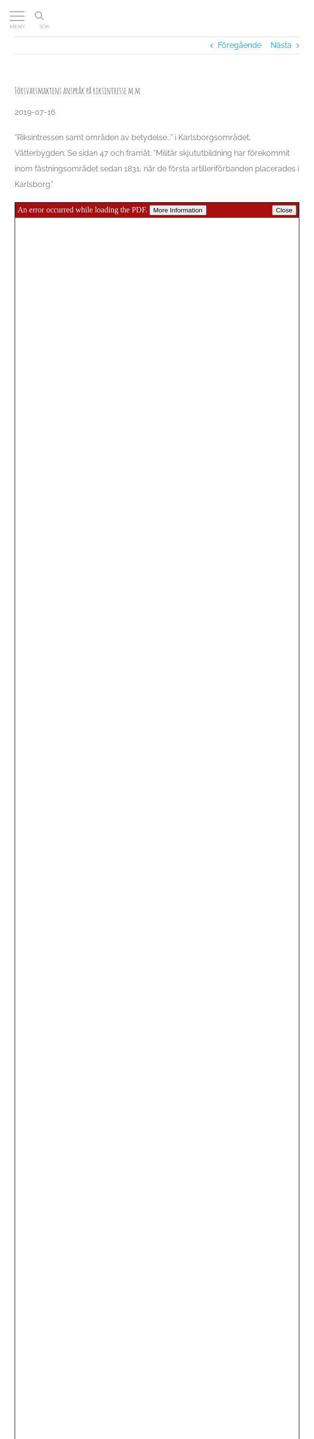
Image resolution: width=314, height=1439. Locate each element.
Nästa (281, 45)
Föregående (239, 45)
